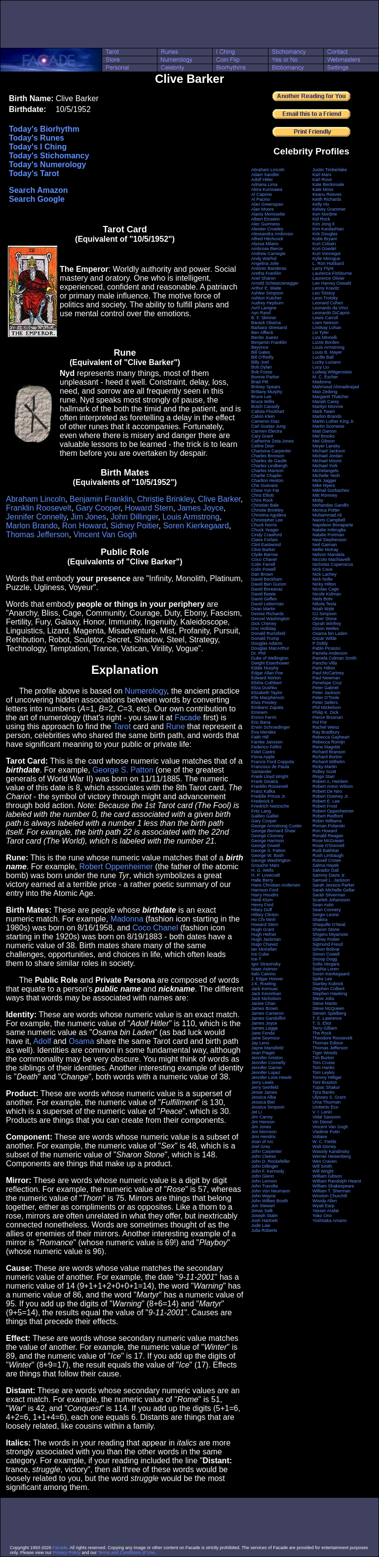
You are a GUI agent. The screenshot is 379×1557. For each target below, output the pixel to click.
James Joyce (201, 508)
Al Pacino (260, 199)
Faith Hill (259, 737)
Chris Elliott (262, 495)
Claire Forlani (264, 539)
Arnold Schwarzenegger (275, 283)
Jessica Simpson (268, 1107)
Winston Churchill (329, 1195)
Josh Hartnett (264, 1220)
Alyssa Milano (265, 243)
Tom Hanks (323, 1067)
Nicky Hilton (324, 584)
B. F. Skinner (263, 317)
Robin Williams (327, 820)
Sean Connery (326, 909)
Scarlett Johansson (331, 899)
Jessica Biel (263, 1102)
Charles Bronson (267, 455)
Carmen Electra (266, 431)
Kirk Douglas (325, 233)
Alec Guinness (265, 224)
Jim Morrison (264, 1131)
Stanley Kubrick (327, 983)
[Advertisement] (189, 24)
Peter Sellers (325, 702)
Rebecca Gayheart (330, 737)
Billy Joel (260, 362)
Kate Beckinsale (328, 184)
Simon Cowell (326, 954)
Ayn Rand (260, 312)
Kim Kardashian (328, 228)
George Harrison (267, 840)
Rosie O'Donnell (328, 845)
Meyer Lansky (326, 446)
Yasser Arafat (325, 1210)
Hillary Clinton (265, 914)
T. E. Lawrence (327, 1018)
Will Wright (323, 1171)
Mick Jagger (324, 480)
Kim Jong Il (323, 224)
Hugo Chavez (264, 944)
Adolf (42, 1041)
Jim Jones (88, 517)
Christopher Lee (267, 520)
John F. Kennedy (267, 1171)
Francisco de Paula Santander (270, 769)
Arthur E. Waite (266, 288)
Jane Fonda (263, 1033)
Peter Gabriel (325, 687)
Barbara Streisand (269, 327)
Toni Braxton (324, 1082)
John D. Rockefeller (270, 1161)
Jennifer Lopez (265, 1072)
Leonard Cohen (327, 302)
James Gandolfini (268, 1018)
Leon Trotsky (325, 298)
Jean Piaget (263, 1052)
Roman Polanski (328, 825)
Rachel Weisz (326, 727)
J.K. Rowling (263, 983)
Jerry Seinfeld (264, 1087)
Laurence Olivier (328, 278)
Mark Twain (323, 411)
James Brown (264, 1008)
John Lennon (264, 1181)
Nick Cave (322, 569)
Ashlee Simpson (267, 293)
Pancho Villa (324, 663)
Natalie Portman (328, 534)
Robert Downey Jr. (330, 796)
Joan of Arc (262, 1141)
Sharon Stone (326, 929)
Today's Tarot (34, 173)
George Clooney (267, 835)
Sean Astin (323, 904)
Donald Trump (265, 638)
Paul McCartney (328, 672)
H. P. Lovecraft (265, 875)
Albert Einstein (265, 219)
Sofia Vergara (326, 964)
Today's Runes (36, 138)
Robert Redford (327, 816)
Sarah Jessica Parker (333, 885)
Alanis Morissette (268, 214)
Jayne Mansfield (267, 1047)
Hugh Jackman (266, 939)
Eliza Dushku (264, 687)
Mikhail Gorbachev (330, 490)
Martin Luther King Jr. (333, 421)
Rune (175, 726)
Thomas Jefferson (37, 534)
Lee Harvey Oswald (331, 283)
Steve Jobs (323, 998)
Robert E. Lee (326, 801)
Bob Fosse (261, 372)
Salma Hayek (325, 865)
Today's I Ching (38, 147)
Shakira (320, 919)
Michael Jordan (327, 455)
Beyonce (259, 347)
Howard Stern (149, 508)
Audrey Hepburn (267, 302)
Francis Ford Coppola (272, 761)
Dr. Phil (258, 653)
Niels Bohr (322, 598)
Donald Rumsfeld (268, 633)
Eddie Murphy (265, 668)
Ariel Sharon (263, 278)
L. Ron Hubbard (328, 263)
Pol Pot (319, 722)
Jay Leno (260, 1042)
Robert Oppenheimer (116, 866)
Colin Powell (263, 569)
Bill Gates (260, 352)
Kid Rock (321, 219)
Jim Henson (263, 1121)
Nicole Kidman (326, 594)
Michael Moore (326, 460)
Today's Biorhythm (44, 129)
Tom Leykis (323, 1072)
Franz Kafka (263, 791)
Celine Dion (262, 446)
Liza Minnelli (324, 337)
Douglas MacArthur (270, 648)
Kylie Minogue (326, 258)
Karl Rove (322, 179)
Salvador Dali (325, 870)
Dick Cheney (263, 623)
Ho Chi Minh (263, 919)
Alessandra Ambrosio (272, 233)
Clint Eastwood (266, 544)
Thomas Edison (327, 1042)
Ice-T (256, 959)
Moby (317, 500)
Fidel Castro (263, 751)
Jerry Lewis (262, 1082)
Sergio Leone (325, 914)
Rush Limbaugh (327, 855)
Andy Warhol (263, 258)
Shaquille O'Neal (328, 924)
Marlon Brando (32, 525)
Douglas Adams (266, 643)
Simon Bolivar (326, 949)
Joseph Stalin (264, 1215)
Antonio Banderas (269, 268)
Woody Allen (324, 1200)
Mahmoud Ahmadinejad (335, 386)
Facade (188, 717)
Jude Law (260, 1225)
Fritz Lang (261, 811)
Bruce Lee (261, 396)
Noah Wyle (323, 608)
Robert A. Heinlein (330, 781)
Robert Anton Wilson (332, 786)
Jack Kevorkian (266, 993)
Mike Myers (323, 485)
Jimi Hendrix (263, 1136)
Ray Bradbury (326, 732)
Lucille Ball (323, 357)
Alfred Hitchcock (267, 238)
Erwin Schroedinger (270, 727)
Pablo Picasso (326, 648)
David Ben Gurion (268, 584)
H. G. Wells (262, 870)
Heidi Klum (262, 899)
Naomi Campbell (328, 520)
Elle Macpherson (267, 697)
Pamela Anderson (329, 653)
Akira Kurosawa (266, 189)
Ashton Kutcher (266, 298)
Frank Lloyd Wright (269, 776)
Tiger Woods (325, 1052)
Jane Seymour (265, 1038)
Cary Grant (262, 436)
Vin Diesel (322, 1121)
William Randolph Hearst (336, 1181)
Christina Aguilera (268, 515)
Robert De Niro (327, 791)
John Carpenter (266, 1151)
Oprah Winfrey (326, 623)
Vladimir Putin (326, 1131)
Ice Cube (260, 954)
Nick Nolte (322, 579)
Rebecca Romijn (328, 742)
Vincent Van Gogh (105, 534)
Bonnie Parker (265, 376)
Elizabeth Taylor (266, 692)
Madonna (127, 919)
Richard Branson (328, 751)
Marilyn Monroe (327, 406)
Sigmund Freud (327, 944)
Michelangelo (325, 470)
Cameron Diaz (265, 421)
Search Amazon (38, 190)
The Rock (322, 1033)
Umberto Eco (325, 1107)
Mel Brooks (323, 436)
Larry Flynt (323, 268)
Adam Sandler (265, 174)
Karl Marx (322, 174)
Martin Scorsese (328, 426)
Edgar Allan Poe (267, 672)
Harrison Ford (264, 890)
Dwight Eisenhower (270, 663)
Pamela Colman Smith (334, 658)
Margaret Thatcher (330, 396)
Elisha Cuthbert (266, 682)
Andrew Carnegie (268, 253)
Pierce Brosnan (327, 717)
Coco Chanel (155, 928)
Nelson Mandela (328, 554)
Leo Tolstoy (323, 293)
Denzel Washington (270, 618)
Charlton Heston (267, 480)
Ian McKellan (264, 949)
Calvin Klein (263, 416)
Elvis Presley (264, 702)
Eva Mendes (263, 732)
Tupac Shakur (326, 1087)
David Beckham (266, 579)
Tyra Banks (323, 1092)
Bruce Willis (262, 401)
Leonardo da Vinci (330, 307)
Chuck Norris (264, 524)
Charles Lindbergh (269, 465)
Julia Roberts (264, 1230)
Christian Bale (265, 505)
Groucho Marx (265, 865)
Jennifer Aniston (267, 1057)
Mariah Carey (325, 401)
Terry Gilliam (324, 1028)
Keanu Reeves (326, 194)
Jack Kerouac (264, 988)
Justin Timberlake (329, 169)
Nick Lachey (324, 574)
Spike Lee (322, 978)
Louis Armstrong (191, 517)
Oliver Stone (324, 618)
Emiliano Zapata (267, 707)
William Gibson (327, 1176)
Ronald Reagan (327, 835)
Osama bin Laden (329, 633)
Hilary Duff (261, 909)
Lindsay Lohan (326, 327)
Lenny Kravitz (326, 288)
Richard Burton (327, 756)
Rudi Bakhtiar (325, 850)
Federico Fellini (266, 746)
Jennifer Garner (266, 1067)
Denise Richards (267, 613)
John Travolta (264, 1186)
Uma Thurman (326, 1102)
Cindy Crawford (266, 534)
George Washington (271, 860)
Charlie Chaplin (266, 475)
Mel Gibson (323, 441)
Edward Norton (266, 677)
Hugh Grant (262, 929)
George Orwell (265, 845)
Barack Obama (266, 322)
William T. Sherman (331, 1190)
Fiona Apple (263, 756)
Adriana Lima (264, 184)
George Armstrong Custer (276, 825)
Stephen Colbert (328, 988)
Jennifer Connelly (36, 517)
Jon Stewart (263, 1205)
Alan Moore (262, 209)
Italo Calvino (263, 973)
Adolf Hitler (262, 179)
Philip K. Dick (325, 712)
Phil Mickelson (326, 707)
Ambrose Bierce (267, 248)
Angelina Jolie (265, 263)
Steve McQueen (328, 1008)
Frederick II (262, 801)
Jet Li (256, 1112)
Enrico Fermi (263, 717)
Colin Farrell (263, 564)
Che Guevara (264, 485)
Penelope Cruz (327, 682)
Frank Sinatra (264, 781)
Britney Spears (265, 386)
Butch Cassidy (265, 406)
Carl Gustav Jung (268, 426)
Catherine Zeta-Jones (272, 441)
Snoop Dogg (324, 959)
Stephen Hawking (329, 993)
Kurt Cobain (324, 243)
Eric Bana (260, 722)
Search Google (37, 199)
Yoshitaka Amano (329, 1220)
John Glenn (262, 1176)
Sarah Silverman (328, 894)
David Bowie (263, 594)
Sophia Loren (325, 968)
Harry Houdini (264, 894)
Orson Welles (325, 628)
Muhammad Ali (327, 515)
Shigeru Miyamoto (330, 934)
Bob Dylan (261, 367)
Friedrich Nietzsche (270, 806)
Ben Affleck (262, 332)
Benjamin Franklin (101, 499)
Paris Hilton (323, 668)
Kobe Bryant (324, 238)
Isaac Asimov (264, 968)
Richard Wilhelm (328, 761)
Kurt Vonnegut (326, 253)
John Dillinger (134, 517)
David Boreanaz (267, 589)
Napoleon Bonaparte (332, 524)
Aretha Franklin (266, 273)
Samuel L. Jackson (331, 880)
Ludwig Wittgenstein (332, 372)
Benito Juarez (264, 337)
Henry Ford (262, 904)
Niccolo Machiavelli (331, 559)
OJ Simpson (324, 613)
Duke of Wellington (269, 658)
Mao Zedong (325, 391)
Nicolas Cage (325, 589)
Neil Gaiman (324, 544)
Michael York (325, 465)
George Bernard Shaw (273, 830)
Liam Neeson (325, 322)
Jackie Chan (263, 1003)
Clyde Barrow (264, 554)
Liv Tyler (320, 332)
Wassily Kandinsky (330, 1151)
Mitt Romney (325, 495)
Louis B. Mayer (327, 352)
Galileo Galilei (265, 816)
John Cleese (263, 1156)
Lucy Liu (320, 367)
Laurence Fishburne (332, 273)
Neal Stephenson (329, 539)
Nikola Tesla (324, 603)
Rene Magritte (326, 746)
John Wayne (263, 1195)
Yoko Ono (322, 1215)
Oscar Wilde (324, 638)
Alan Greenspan (267, 204)
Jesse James (264, 1092)
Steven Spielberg (329, 1013)
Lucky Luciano (326, 362)
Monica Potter (326, 510)
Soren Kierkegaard (195, 525)
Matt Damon (324, 431)
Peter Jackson (326, 692)
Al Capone (261, 194)
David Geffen (264, 598)
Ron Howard (84, 525)
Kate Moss (323, 189)
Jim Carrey (262, 1116)
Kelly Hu (320, 204)
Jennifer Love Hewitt (271, 1077)
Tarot (122, 726)
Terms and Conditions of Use (126, 1552)
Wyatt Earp (323, 1205)
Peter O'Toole (325, 697)
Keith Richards (326, 199)
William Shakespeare (333, 1186)
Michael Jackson (328, 450)
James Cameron (267, 1013)
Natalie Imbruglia (329, 529)
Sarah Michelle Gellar (333, 890)
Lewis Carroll (325, 317)
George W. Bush (267, 855)
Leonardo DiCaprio (331, 312)
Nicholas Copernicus (332, 564)
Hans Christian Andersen (276, 885)
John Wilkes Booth (269, 1200)
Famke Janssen (267, 742)
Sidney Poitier (135, 525)
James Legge (264, 1028)
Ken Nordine (324, 214)
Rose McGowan (328, 840)
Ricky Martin (324, 766)
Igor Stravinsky (266, 964)
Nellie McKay (325, 549)
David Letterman (267, 603)
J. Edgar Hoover (267, 978)
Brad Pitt (259, 381)
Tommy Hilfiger (327, 1077)
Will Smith (322, 1166)
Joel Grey (260, 1146)
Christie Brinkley (165, 499)
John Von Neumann (270, 1190)
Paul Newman (326, 677)
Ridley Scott (324, 771)
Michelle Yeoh (326, 475)
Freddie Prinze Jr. (268, 796)
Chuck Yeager (265, 529)
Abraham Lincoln (35, 499)
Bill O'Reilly (262, 357)
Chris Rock (262, 500)
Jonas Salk (262, 1210)
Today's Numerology (47, 164)
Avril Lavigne (263, 307)
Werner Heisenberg (331, 1156)
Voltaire (319, 1136)
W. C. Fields (324, 1141)
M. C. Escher (325, 376)
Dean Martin (263, 608)
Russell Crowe (326, 860)
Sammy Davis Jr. (329, 875)
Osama (81, 1041)
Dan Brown (262, 574)
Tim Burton (323, 1057)
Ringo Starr (323, 776)
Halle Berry (262, 880)
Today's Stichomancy (49, 155)
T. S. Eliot (321, 1023)
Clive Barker (219, 499)
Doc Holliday (263, 628)
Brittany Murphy (266, 391)
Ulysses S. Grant (329, 1097)
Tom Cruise (323, 1062)
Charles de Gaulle (269, 460)
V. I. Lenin (322, 1112)
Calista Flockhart (267, 411)
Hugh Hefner (263, 934)
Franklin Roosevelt (39, 508)
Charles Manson (267, 470)
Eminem (259, 712)
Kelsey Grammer (329, 209)
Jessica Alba (263, 1097)
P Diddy (320, 643)
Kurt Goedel (324, 248)
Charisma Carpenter (271, 450)
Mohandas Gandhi (330, 505)
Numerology (146, 691)
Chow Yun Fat (265, 490)
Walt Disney (324, 1146)
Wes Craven (324, 1161)
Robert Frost (324, 806)
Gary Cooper (98, 508)
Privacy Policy (66, 1552)
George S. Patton (122, 770)
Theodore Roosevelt (332, 1038)
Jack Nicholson (266, 998)
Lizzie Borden (326, 342)
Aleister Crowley (267, 228)
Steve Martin (325, 1003)
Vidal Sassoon (326, 1116)
